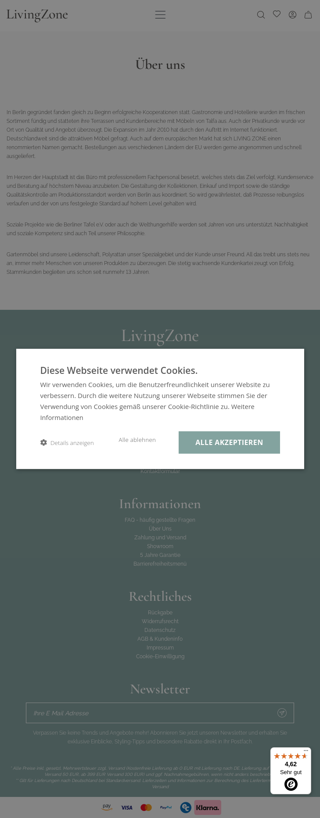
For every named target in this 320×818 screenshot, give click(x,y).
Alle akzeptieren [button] (228, 442)
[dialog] (160, 409)
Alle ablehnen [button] (134, 440)
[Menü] (306, 752)
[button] (66, 442)
